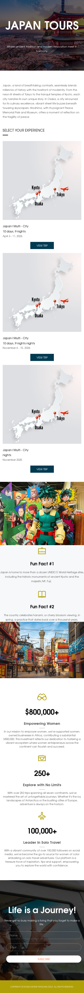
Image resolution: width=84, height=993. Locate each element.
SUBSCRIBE (44, 959)
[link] (42, 143)
